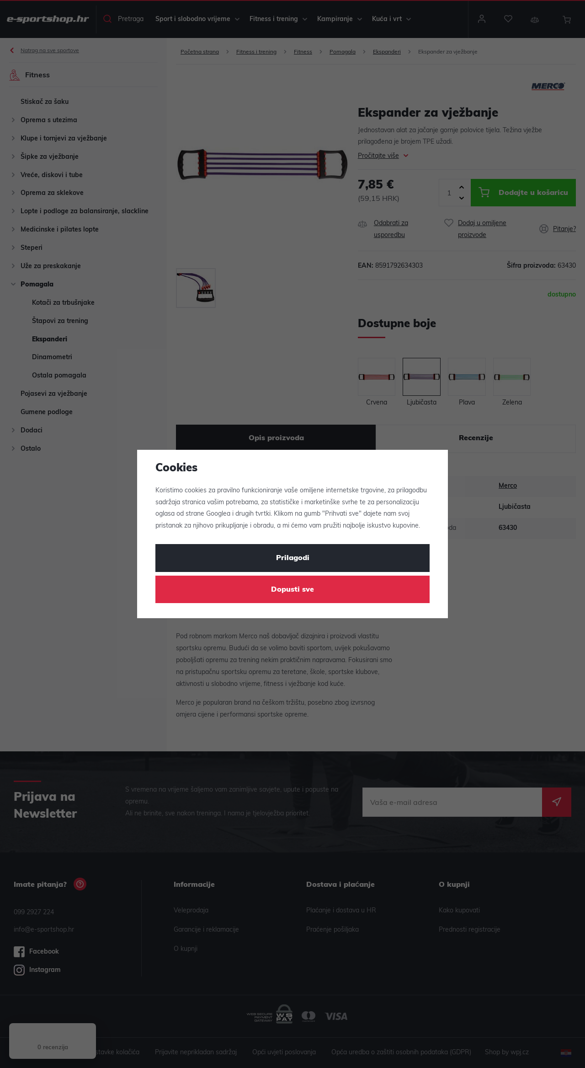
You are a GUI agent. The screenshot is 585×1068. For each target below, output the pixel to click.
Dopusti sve (292, 589)
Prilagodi (292, 558)
